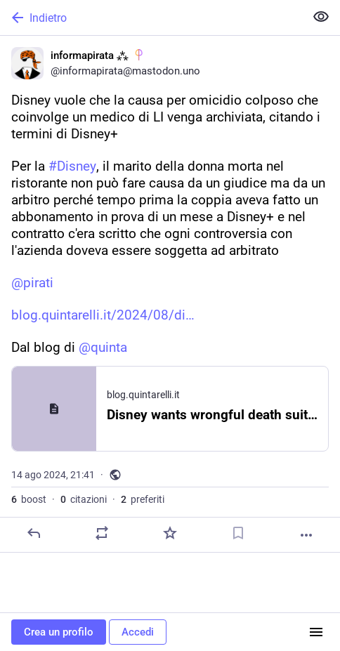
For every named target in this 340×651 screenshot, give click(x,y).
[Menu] (316, 632)
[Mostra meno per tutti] (321, 17)
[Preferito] (170, 533)
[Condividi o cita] (101, 533)
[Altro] (306, 535)
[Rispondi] (33, 533)
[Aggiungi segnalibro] (238, 533)
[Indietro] (151, 17)
